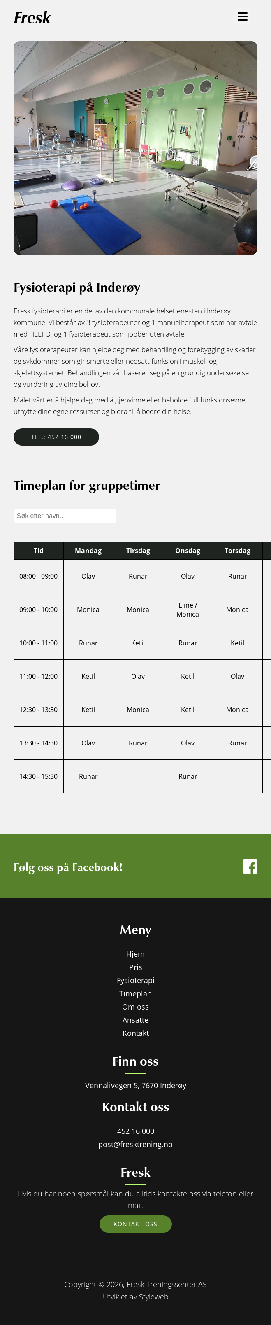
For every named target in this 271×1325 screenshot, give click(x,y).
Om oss (135, 1007)
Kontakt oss (135, 1224)
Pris (135, 967)
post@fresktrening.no (135, 1144)
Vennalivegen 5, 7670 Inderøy (135, 1085)
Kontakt (136, 1033)
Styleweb (154, 1297)
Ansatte (135, 1020)
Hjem (135, 954)
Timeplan (135, 993)
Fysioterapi (136, 980)
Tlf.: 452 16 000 (56, 437)
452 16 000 (135, 1131)
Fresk (32, 16)
